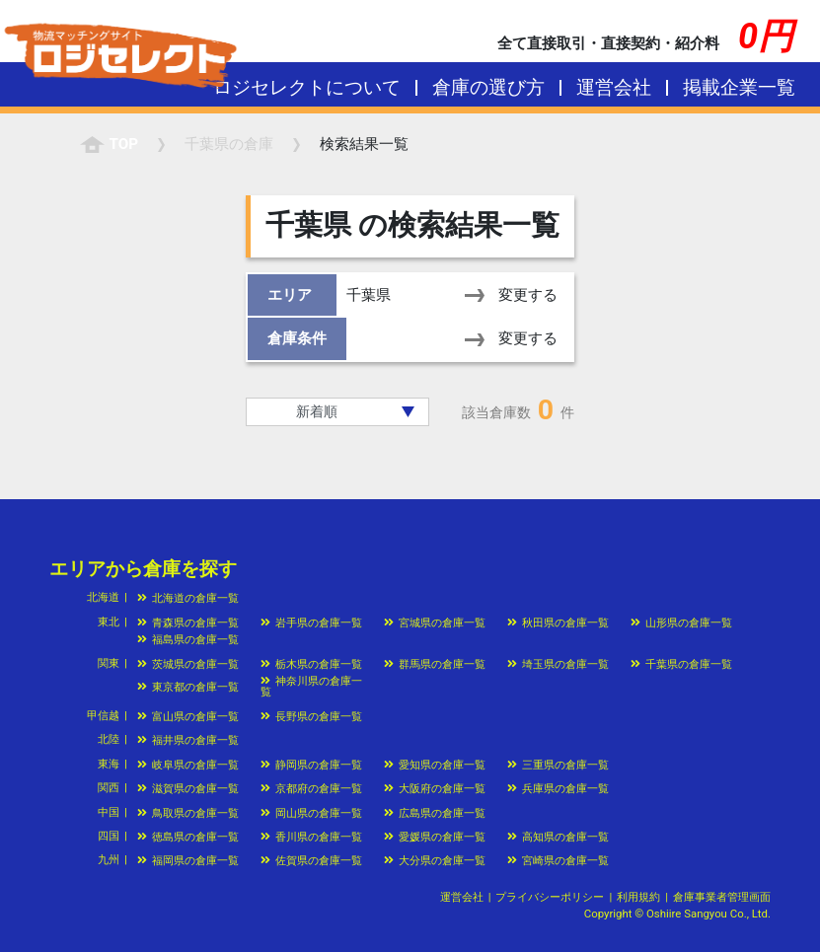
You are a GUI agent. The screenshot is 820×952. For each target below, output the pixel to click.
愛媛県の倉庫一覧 (434, 836)
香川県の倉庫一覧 (311, 836)
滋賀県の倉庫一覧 (188, 788)
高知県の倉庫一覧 (558, 836)
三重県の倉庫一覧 (558, 764)
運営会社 (613, 87)
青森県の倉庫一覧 (188, 622)
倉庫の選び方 (488, 87)
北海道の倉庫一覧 (188, 598)
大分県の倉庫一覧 (434, 860)
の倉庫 (229, 144)
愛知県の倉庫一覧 (434, 764)
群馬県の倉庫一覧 (434, 664)
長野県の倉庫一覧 (311, 716)
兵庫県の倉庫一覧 (558, 788)
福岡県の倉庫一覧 (188, 860)
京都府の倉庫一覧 (311, 788)
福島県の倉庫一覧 (188, 639)
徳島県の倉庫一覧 (188, 836)
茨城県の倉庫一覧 (188, 664)
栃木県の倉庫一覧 (311, 664)
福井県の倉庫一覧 (188, 740)
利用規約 (638, 897)
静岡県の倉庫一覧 (311, 764)
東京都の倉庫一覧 (188, 687)
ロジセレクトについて (307, 87)
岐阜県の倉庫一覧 (188, 764)
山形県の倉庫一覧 (681, 622)
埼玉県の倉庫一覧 (558, 664)
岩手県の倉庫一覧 (311, 622)
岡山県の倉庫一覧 (311, 813)
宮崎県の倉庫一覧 (558, 860)
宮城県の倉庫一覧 (434, 622)
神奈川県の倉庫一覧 (311, 686)
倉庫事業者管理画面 (722, 897)
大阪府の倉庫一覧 (434, 788)
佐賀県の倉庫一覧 (311, 860)
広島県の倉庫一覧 (434, 813)
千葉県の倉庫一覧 (681, 664)
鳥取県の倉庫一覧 (188, 813)
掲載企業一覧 (739, 87)
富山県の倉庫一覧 (188, 716)
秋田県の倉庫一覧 (558, 622)
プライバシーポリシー (549, 897)
